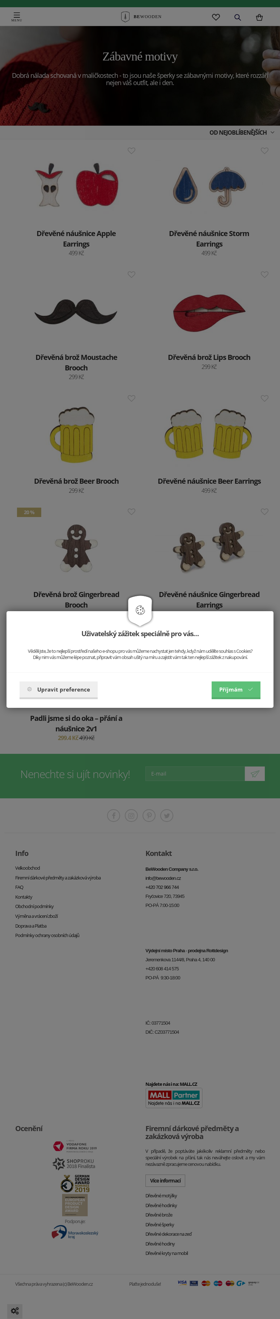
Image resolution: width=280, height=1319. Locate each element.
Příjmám (236, 689)
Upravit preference (58, 689)
